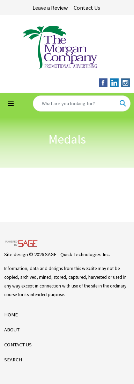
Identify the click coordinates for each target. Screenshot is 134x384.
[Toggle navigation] (10, 103)
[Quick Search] (74, 103)
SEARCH (13, 359)
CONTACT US (18, 344)
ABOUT (12, 330)
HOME (11, 315)
